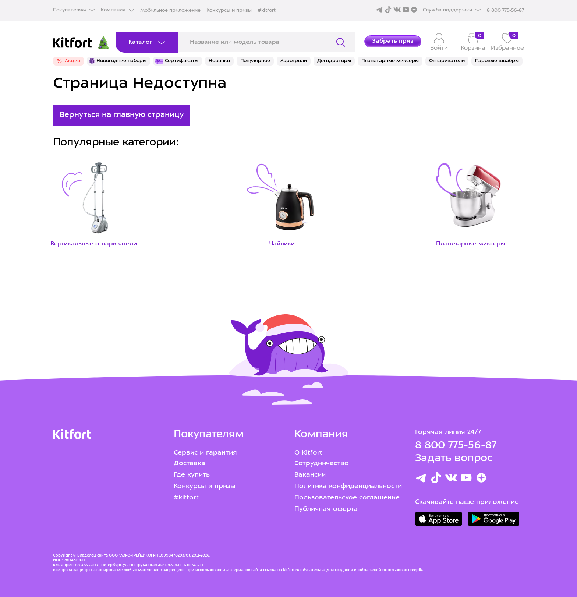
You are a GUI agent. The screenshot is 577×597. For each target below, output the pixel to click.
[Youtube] (466, 479)
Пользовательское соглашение (347, 498)
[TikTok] (436, 479)
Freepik (415, 570)
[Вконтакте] (451, 479)
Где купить (192, 475)
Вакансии (310, 475)
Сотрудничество (321, 463)
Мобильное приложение (170, 10)
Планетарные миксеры (470, 244)
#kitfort (267, 10)
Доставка (189, 463)
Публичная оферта (326, 509)
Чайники (282, 244)
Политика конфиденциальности (348, 486)
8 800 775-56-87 (455, 446)
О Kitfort (308, 453)
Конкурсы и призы (229, 10)
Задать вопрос (453, 458)
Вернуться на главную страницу (122, 115)
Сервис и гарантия (205, 453)
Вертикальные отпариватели (93, 244)
